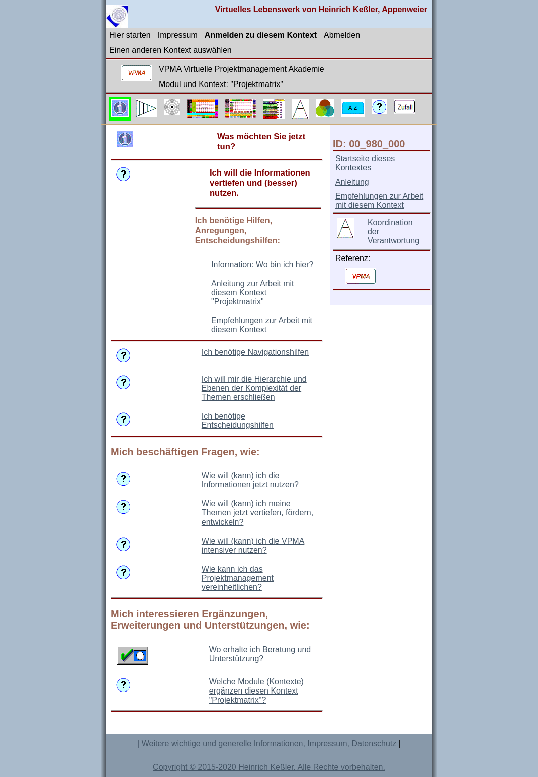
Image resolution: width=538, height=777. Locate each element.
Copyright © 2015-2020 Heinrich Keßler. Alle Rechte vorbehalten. (269, 767)
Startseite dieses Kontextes (365, 163)
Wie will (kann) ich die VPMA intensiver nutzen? (253, 545)
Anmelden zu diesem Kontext (261, 35)
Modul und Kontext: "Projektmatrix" (221, 84)
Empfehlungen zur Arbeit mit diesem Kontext (261, 325)
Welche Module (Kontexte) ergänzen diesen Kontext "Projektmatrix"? (256, 690)
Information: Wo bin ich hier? (262, 264)
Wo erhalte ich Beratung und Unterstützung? (260, 654)
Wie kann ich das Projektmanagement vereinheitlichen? (238, 578)
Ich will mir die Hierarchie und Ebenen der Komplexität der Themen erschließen (254, 388)
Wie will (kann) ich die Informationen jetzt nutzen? (250, 480)
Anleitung (352, 182)
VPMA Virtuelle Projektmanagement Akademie (241, 69)
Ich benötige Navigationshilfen (255, 352)
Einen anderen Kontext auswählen (170, 50)
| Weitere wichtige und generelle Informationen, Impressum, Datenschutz (268, 743)
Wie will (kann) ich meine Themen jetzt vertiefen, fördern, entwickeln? (257, 512)
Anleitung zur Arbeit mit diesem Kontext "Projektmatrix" (252, 292)
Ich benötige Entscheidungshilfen (238, 420)
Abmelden (342, 35)
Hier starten (130, 35)
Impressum (178, 35)
